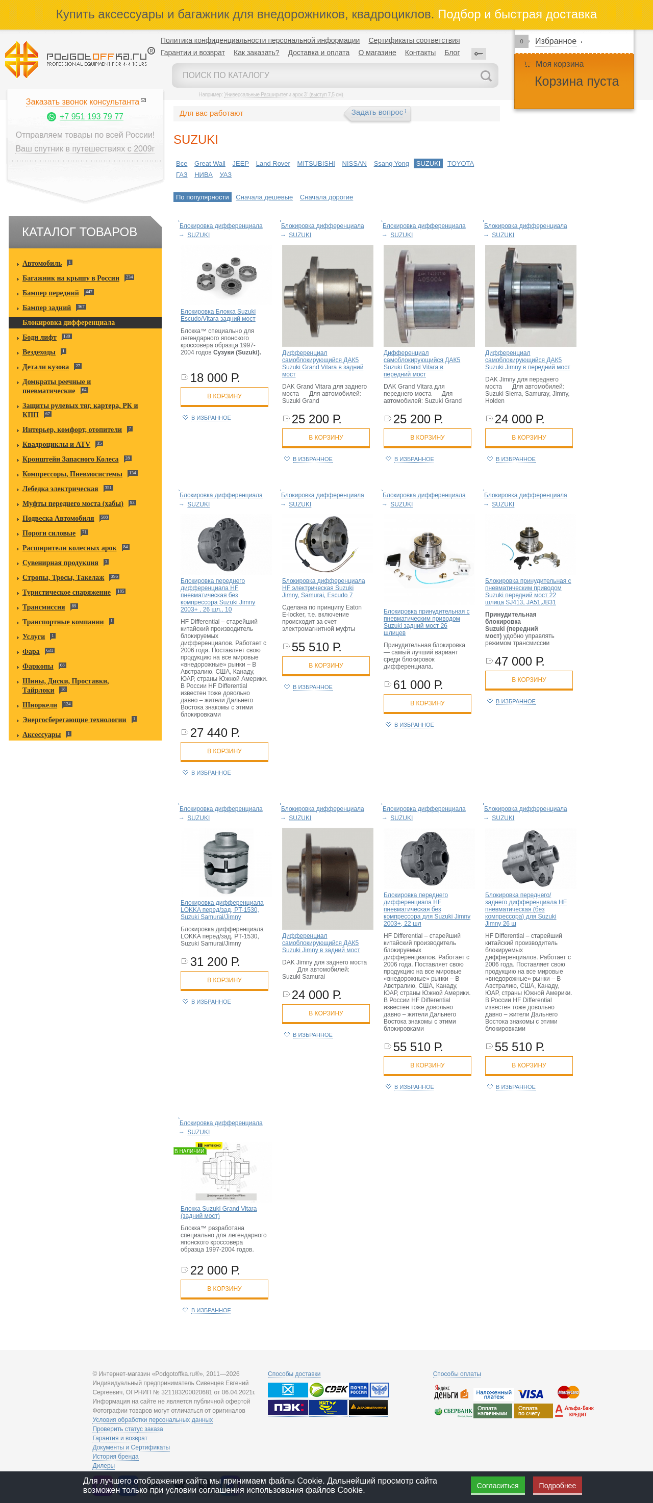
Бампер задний (46, 308)
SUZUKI (428, 163)
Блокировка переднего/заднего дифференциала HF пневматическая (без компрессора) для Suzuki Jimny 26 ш (526, 909)
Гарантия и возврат (119, 1438)
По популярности (202, 197)
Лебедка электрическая (60, 489)
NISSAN (354, 163)
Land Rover (273, 163)
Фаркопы (38, 666)
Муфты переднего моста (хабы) (72, 503)
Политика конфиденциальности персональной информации (260, 40)
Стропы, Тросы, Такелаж (63, 577)
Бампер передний (50, 293)
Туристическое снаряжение (66, 592)
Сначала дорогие (326, 197)
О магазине (377, 52)
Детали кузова (45, 367)
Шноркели (39, 705)
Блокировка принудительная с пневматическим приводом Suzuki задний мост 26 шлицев (427, 622)
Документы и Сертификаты (131, 1447)
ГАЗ (182, 175)
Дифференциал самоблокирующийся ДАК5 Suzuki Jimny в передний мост (527, 360)
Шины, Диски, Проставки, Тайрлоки (65, 685)
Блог (452, 52)
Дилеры (103, 1465)
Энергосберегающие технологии (74, 720)
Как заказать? (257, 52)
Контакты (420, 52)
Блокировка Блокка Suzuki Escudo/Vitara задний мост (218, 315)
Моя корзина (560, 64)
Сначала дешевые (264, 197)
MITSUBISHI (316, 163)
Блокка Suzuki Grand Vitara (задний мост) (219, 1212)
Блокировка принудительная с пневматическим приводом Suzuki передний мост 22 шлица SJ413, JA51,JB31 (528, 591)
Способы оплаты (457, 1374)
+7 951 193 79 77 (91, 116)
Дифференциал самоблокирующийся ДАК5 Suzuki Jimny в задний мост (321, 943)
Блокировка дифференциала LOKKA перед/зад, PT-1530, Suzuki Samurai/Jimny (222, 910)
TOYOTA (460, 163)
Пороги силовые (49, 533)
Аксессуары (41, 734)
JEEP (241, 163)
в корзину (224, 396)
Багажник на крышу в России (70, 278)
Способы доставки (294, 1374)
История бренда (115, 1456)
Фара (31, 651)
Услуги (33, 637)
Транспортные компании (63, 622)
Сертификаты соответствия (414, 40)
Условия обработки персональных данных (152, 1419)
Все (181, 163)
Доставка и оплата (319, 52)
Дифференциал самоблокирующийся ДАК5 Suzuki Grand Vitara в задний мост (322, 363)
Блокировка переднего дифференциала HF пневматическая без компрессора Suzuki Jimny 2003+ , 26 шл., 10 (218, 595)
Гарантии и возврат (193, 52)
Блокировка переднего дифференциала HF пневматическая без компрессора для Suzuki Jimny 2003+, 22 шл (427, 909)
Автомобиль (42, 263)
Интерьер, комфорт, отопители (72, 430)
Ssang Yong (391, 163)
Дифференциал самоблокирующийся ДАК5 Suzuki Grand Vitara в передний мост (422, 363)
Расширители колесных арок (69, 548)
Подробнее (557, 1486)
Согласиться (498, 1486)
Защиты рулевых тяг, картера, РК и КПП (80, 410)
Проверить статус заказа (127, 1429)
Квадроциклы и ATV (56, 444)
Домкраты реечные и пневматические (56, 386)
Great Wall (209, 163)
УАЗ (225, 175)
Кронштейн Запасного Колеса (70, 459)
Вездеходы (39, 352)
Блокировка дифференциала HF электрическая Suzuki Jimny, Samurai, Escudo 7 (323, 588)
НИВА (203, 175)
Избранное (555, 41)
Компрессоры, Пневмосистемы (72, 474)
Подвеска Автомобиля (58, 518)
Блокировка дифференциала (68, 322)
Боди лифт (39, 337)
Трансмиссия (43, 607)
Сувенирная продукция (60, 563)
